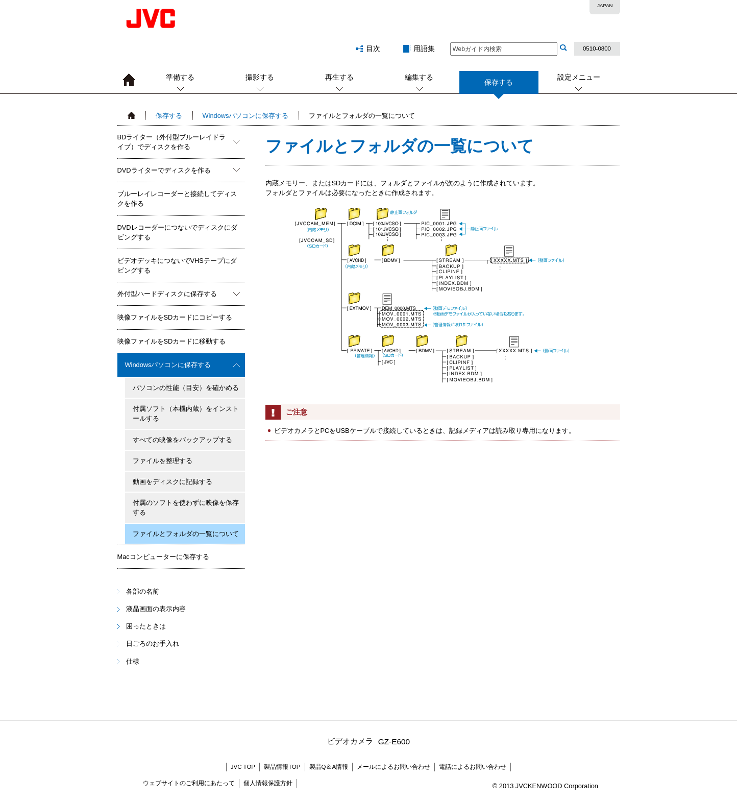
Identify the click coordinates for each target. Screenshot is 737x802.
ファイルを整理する (162, 461)
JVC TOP (243, 767)
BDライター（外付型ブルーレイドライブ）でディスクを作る (171, 142)
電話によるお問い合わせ (472, 767)
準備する (180, 77)
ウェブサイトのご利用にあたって (189, 783)
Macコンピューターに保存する (163, 557)
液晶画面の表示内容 (156, 609)
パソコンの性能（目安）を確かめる (186, 388)
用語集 (424, 48)
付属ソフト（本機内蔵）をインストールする (186, 413)
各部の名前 (142, 591)
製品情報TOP (282, 767)
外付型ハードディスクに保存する (167, 294)
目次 (373, 48)
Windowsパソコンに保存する (246, 115)
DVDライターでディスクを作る (164, 170)
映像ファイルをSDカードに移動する (171, 341)
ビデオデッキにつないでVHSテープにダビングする (177, 265)
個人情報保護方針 (267, 783)
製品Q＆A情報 (329, 767)
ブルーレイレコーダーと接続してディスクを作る (177, 198)
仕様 (132, 661)
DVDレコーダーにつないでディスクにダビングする (177, 232)
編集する (419, 77)
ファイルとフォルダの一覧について (186, 534)
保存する (498, 86)
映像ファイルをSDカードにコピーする (175, 317)
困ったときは (146, 626)
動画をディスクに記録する (172, 481)
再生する (339, 77)
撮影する (259, 77)
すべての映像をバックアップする (182, 440)
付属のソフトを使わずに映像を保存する (186, 507)
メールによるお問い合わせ (393, 767)
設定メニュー (578, 77)
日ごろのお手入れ (152, 643)
